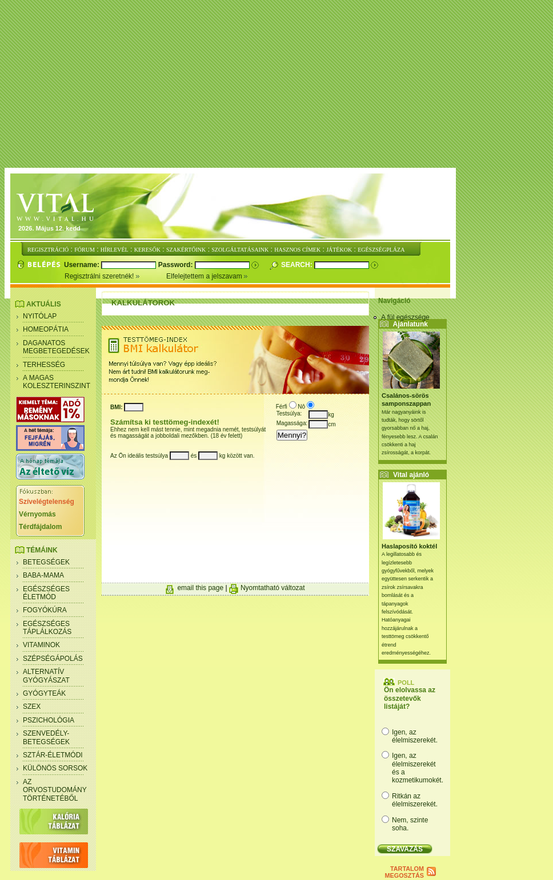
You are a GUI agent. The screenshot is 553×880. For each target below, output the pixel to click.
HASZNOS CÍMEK (297, 250)
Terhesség (44, 365)
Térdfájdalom (40, 527)
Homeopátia (46, 329)
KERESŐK (147, 250)
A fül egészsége (405, 317)
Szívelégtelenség (46, 502)
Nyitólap (40, 316)
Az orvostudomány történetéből (55, 790)
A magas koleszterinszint (56, 382)
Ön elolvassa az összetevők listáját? (409, 698)
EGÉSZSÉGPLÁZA (381, 250)
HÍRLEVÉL (115, 250)
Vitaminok (41, 645)
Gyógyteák (44, 693)
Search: (297, 265)
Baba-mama (43, 575)
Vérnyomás (37, 514)
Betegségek (46, 562)
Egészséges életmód (46, 593)
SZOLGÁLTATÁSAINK (240, 250)
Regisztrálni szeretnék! (115, 276)
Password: (176, 265)
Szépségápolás (53, 659)
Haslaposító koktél (409, 546)
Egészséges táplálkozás (47, 628)
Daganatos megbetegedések (56, 347)
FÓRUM (84, 250)
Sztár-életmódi (53, 755)
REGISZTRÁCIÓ (48, 250)
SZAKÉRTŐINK (186, 250)
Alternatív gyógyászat (46, 676)
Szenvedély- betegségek (46, 737)
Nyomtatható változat (273, 588)
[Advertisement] (279, 84)
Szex (32, 707)
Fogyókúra (45, 610)
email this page (200, 588)
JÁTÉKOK (339, 250)
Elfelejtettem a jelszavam (207, 276)
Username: (82, 265)
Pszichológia (48, 720)
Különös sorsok (55, 768)
